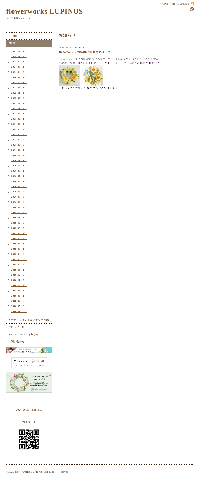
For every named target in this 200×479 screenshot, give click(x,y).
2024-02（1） (19, 77)
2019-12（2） (19, 212)
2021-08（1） (19, 113)
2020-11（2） (19, 160)
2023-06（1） (19, 87)
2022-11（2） (19, 93)
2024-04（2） (19, 72)
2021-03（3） (19, 139)
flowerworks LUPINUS (44, 11)
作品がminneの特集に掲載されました (85, 52)
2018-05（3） (19, 306)
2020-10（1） (19, 165)
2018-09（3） (19, 290)
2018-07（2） (19, 301)
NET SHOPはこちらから (23, 334)
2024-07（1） (19, 61)
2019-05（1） (19, 249)
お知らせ (13, 43)
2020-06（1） (19, 181)
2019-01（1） (19, 269)
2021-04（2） (19, 134)
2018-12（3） (19, 275)
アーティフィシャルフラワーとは (28, 319)
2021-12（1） (19, 103)
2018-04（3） (19, 311)
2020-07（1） (19, 176)
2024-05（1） (19, 67)
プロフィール (16, 327)
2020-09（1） (19, 171)
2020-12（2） (19, 155)
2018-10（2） (19, 285)
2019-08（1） (19, 233)
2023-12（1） (19, 82)
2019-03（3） (19, 259)
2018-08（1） (19, 295)
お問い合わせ (16, 341)
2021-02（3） (19, 145)
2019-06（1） (19, 243)
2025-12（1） (19, 51)
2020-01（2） (19, 207)
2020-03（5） (19, 197)
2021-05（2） (19, 129)
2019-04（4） (19, 254)
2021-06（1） (19, 124)
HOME (12, 36)
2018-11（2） (19, 280)
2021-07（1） (19, 119)
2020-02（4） (19, 202)
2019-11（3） (19, 217)
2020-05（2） (19, 186)
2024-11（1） (19, 56)
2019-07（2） (19, 238)
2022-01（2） (19, 98)
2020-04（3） (19, 191)
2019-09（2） (19, 228)
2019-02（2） (19, 264)
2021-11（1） (19, 108)
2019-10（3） (19, 223)
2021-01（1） (19, 150)
